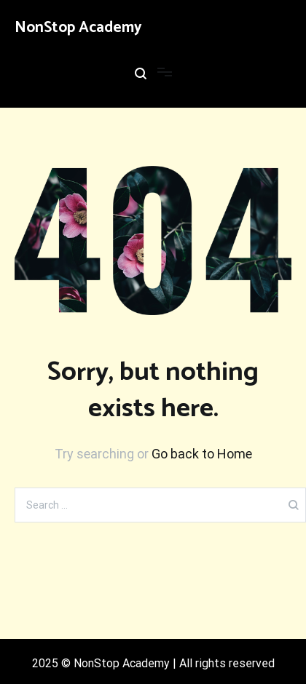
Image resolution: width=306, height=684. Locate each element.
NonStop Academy (78, 27)
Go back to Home (202, 453)
